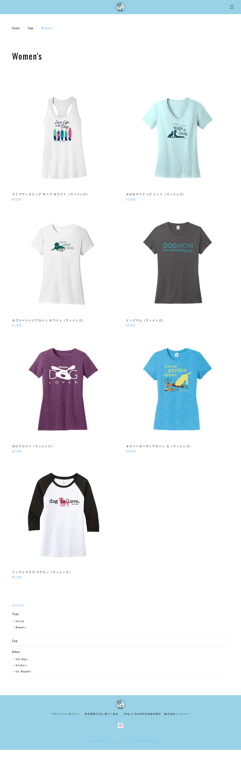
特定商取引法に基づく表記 (101, 714)
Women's (21, 627)
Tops (31, 28)
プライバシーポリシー (66, 714)
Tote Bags (22, 659)
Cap (15, 641)
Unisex (20, 621)
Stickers (21, 665)
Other (16, 652)
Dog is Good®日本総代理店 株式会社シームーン (156, 714)
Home (16, 28)
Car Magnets (24, 671)
